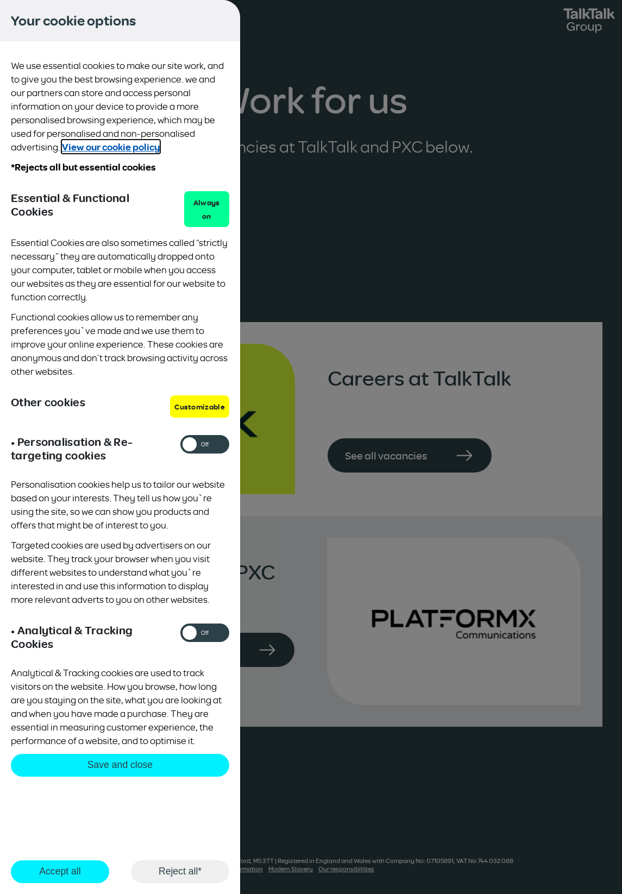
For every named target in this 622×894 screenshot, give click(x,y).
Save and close (120, 764)
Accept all (59, 871)
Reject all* (180, 871)
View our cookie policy (111, 146)
